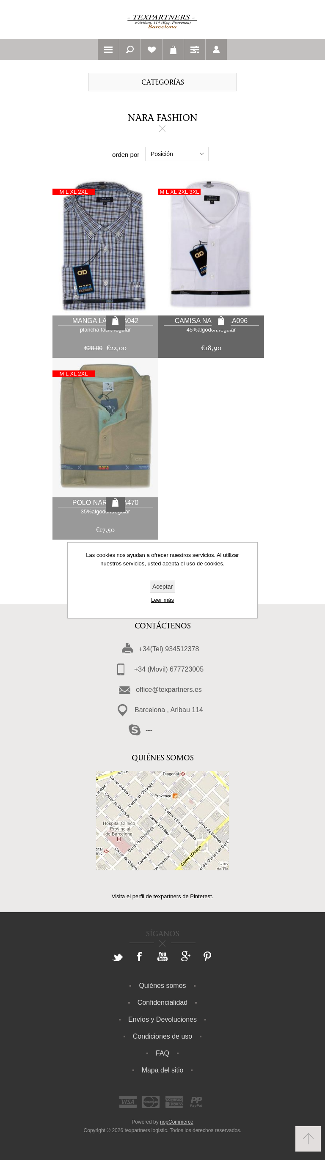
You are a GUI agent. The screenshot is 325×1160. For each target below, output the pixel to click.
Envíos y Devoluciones (162, 1019)
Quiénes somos (162, 985)
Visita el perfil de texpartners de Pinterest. (162, 896)
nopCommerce (176, 1122)
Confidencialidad (162, 1002)
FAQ (162, 1053)
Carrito (173, 49)
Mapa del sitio (163, 1070)
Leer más (162, 600)
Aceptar (162, 586)
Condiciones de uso (163, 1036)
